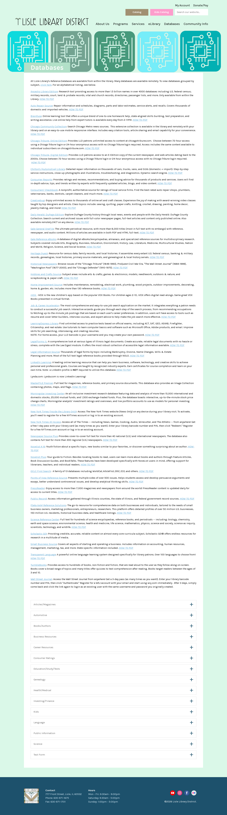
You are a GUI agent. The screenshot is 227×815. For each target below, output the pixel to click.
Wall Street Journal (41, 579)
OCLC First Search (41, 471)
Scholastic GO (38, 533)
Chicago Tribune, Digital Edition (49, 154)
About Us (102, 24)
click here (46, 84)
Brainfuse (36, 116)
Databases (172, 24)
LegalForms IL (39, 341)
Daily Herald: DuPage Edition (47, 214)
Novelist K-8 (38, 446)
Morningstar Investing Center (47, 393)
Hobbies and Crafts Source (46, 274)
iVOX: (34, 295)
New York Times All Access (46, 421)
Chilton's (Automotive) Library (48, 169)
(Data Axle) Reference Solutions (48, 505)
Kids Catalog (161, 12)
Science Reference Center (45, 519)
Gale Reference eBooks (43, 239)
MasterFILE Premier (42, 383)
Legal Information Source (45, 351)
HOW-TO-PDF (140, 119)
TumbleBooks (38, 564)
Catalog (137, 12)
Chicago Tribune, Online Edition (49, 140)
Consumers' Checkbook (44, 189)
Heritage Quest (39, 253)
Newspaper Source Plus (44, 436)
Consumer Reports (41, 179)
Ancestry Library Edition (44, 91)
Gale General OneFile (42, 228)
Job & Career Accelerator (45, 305)
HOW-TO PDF (47, 99)
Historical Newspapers (44, 263)
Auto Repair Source (41, 105)
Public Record (39, 498)
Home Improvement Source (46, 284)
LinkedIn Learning (41, 362)
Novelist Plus (38, 456)
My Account (182, 5)
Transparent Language (43, 554)
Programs (120, 24)
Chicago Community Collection (48, 126)
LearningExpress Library (44, 323)
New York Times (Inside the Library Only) (53, 411)
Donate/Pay (200, 5)
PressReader (38, 488)
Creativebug (38, 200)
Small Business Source (44, 544)
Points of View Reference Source (49, 477)
